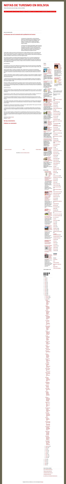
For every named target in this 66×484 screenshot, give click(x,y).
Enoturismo (55, 138)
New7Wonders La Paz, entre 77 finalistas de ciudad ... (47, 410)
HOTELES (55, 152)
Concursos (55, 127)
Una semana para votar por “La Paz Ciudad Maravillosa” (47, 443)
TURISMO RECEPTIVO (57, 236)
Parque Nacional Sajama (57, 189)
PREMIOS (55, 199)
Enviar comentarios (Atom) (25, 152)
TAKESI (54, 223)
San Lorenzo (55, 217)
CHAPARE (55, 117)
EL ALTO (54, 134)
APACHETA (55, 106)
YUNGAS (8, 118)
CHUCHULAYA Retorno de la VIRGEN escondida (50, 148)
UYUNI (54, 244)
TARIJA (54, 226)
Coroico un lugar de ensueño (47, 386)
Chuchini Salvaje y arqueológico (50, 112)
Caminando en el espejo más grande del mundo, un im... (47, 428)
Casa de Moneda (56, 114)
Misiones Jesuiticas (56, 169)
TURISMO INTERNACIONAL (56, 234)
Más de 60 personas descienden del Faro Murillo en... (47, 438)
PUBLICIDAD (55, 203)
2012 (45, 459)
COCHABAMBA (55, 123)
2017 (45, 289)
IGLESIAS (55, 155)
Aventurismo (55, 259)
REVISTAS (55, 205)
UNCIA (54, 241)
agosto (47, 447)
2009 (45, 463)
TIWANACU (55, 228)
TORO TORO (55, 229)
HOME (6, 11)
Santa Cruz (34, 11)
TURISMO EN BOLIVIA (47, 474)
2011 (45, 460)
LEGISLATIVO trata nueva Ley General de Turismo (48, 139)
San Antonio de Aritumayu (57, 211)
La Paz (39, 11)
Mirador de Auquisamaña (47, 352)
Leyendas (54, 164)
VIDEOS (54, 247)
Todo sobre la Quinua (48, 191)
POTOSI (54, 198)
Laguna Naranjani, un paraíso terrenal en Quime (47, 307)
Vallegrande (55, 245)
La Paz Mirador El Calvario (47, 346)
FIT (53, 147)
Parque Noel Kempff (56, 193)
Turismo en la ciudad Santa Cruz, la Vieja (47, 343)
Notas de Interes (56, 175)
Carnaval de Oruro (48, 171)
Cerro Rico (55, 116)
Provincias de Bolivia (48, 245)
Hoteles (46, 253)
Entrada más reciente (8, 149)
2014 (45, 293)
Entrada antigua (38, 149)
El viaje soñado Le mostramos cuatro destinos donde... (47, 302)
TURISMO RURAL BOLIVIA (48, 472)
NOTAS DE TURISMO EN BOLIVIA (26, 5)
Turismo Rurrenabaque (57, 268)
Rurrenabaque (55, 206)
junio (46, 450)
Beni (9, 11)
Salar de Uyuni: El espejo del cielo (47, 419)
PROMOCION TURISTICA (57, 201)
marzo (47, 454)
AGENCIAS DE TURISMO (57, 99)
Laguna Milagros (56, 163)
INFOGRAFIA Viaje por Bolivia (50, 89)
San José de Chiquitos (56, 215)
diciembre (47, 296)
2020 (45, 285)
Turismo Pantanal (56, 262)
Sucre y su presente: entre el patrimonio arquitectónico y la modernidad (48, 159)
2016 (45, 290)
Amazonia (54, 105)
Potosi (12, 11)
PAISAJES (55, 180)
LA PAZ (54, 156)
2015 (45, 292)
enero (47, 457)
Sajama (54, 208)
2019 (45, 286)
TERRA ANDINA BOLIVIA (48, 471)
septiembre (47, 446)
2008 (45, 464)
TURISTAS (55, 239)
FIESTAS (54, 145)
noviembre (47, 297)
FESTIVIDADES (55, 144)
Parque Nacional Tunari (57, 191)
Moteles (54, 171)
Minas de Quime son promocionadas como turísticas (47, 399)
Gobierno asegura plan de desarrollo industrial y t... (47, 393)
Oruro (16, 11)
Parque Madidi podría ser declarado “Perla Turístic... (47, 328)
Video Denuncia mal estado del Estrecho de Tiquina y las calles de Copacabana (48, 122)
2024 (45, 279)
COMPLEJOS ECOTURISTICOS (56, 125)
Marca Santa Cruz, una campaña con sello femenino (47, 433)
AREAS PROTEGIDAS (57, 108)
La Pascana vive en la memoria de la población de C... (47, 414)
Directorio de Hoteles (45, 11)
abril (46, 453)
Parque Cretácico (56, 185)
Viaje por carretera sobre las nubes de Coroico (47, 356)
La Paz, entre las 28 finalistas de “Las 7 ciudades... (47, 361)
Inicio (24, 149)
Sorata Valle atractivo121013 (47, 389)
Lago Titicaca (55, 158)
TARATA (54, 225)
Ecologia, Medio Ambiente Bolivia (57, 64)
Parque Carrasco (56, 183)
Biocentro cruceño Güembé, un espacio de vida (47, 379)
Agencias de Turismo (52, 11)
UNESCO (54, 242)
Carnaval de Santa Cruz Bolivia (48, 241)
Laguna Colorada (56, 161)
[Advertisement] (33, 21)
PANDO (54, 182)
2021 (45, 283)
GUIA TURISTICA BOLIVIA (48, 469)
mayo (46, 451)
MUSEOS (54, 172)
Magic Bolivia (55, 266)
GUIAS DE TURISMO (56, 150)
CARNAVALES (55, 111)
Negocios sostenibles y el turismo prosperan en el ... (47, 317)
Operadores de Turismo (57, 177)
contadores (55, 254)
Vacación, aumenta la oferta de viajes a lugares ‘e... (47, 312)
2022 (45, 282)
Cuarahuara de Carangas (57, 130)
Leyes (54, 166)
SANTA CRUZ (55, 220)
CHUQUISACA (55, 119)
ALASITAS (55, 103)
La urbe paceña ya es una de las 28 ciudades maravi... (47, 338)
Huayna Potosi (55, 153)
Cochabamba (29, 11)
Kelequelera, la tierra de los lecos (47, 383)
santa (54, 218)
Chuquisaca (23, 11)
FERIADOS (55, 140)
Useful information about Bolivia (57, 78)
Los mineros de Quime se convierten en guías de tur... (47, 322)
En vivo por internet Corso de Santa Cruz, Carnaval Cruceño (48, 243)
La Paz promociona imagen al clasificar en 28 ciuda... (47, 333)
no (53, 174)
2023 (45, 280)
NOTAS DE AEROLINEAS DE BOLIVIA (48, 210)
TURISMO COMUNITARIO (57, 231)
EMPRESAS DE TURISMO (57, 136)
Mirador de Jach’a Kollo (47, 349)
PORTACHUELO (56, 196)
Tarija (19, 11)
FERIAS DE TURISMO (57, 141)
